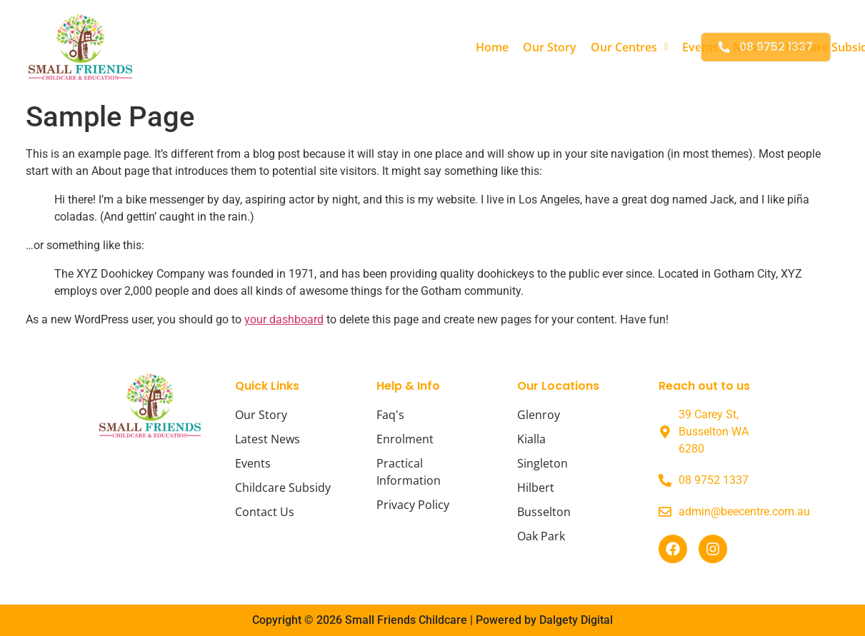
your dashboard (284, 319)
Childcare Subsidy (632, 47)
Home (298, 47)
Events (507, 47)
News (554, 47)
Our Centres (435, 47)
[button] (436, 47)
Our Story (356, 47)
